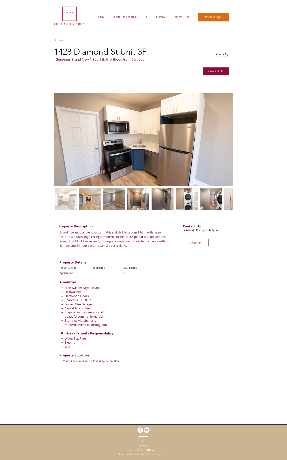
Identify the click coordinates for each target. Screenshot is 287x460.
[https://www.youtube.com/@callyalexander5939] (147, 430)
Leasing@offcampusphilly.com (201, 230)
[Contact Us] (216, 71)
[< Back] (67, 40)
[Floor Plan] (196, 242)
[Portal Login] (213, 17)
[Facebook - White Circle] (140, 430)
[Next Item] (227, 139)
